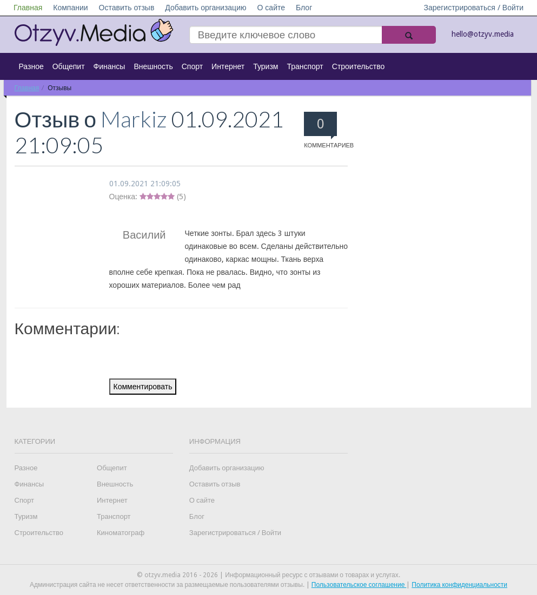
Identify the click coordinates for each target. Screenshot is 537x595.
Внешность (153, 66)
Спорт (192, 66)
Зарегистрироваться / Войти (473, 7)
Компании (70, 7)
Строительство (358, 66)
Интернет (227, 66)
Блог (304, 7)
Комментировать (143, 386)
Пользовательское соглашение (359, 585)
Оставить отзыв (127, 7)
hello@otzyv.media (483, 34)
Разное (31, 66)
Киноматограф (120, 533)
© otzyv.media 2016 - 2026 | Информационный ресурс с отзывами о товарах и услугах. (268, 575)
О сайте (271, 7)
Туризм (265, 66)
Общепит (68, 66)
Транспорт (305, 66)
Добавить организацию (205, 7)
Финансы (109, 66)
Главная (28, 7)
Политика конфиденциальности (459, 585)
